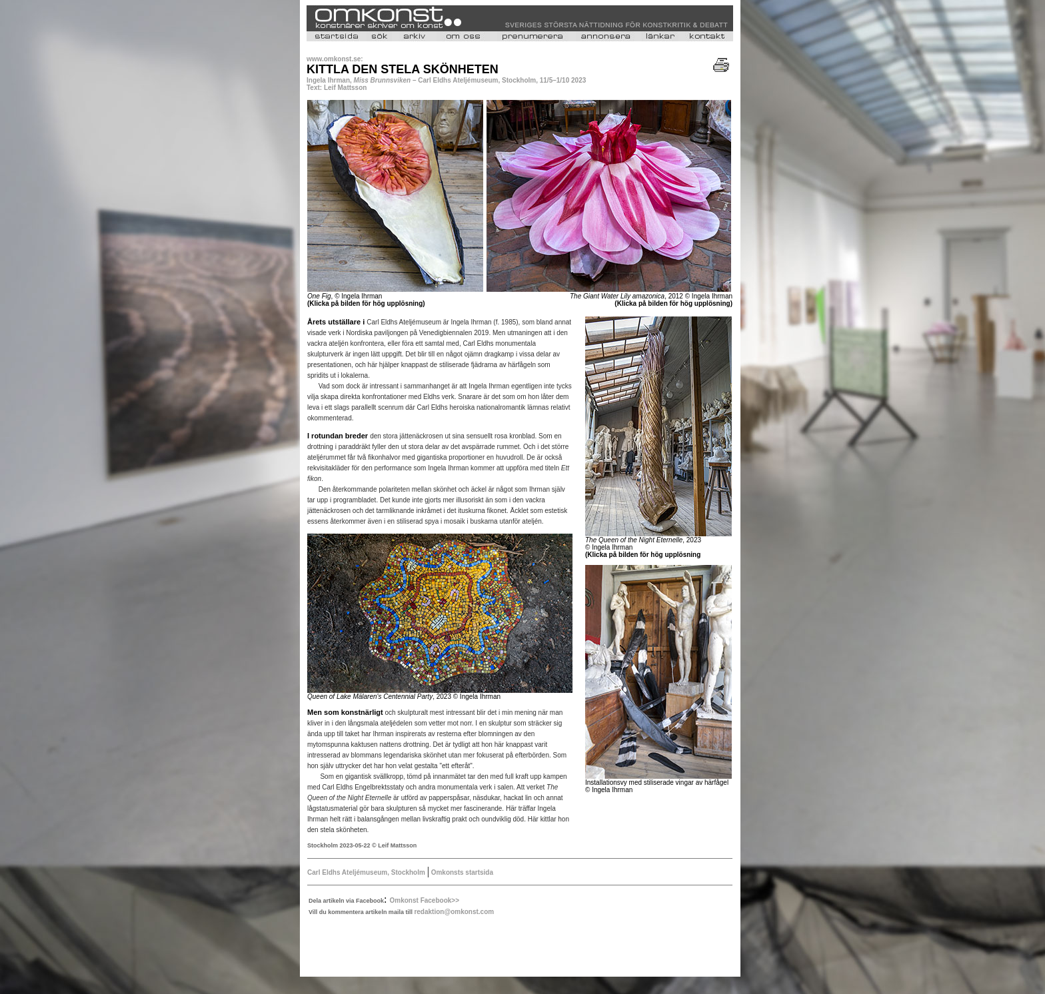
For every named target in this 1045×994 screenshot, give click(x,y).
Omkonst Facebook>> (424, 900)
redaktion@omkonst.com (454, 911)
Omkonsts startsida (461, 872)
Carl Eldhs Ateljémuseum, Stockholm (366, 872)
